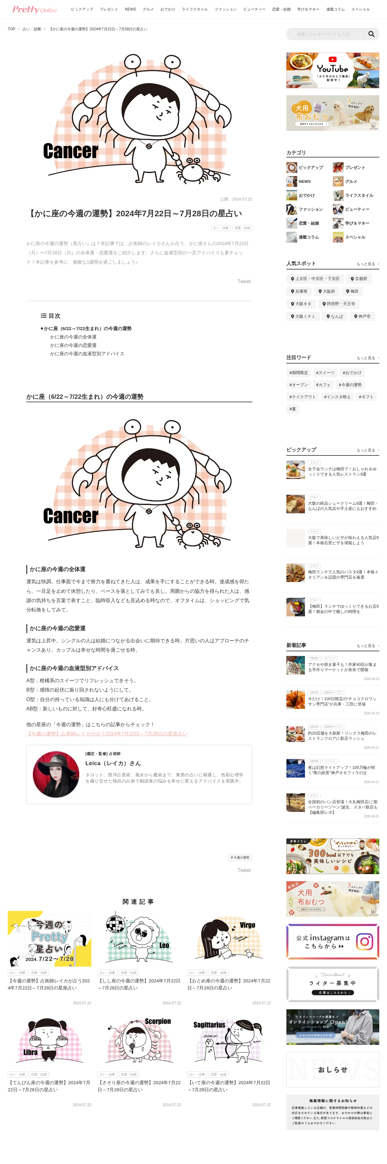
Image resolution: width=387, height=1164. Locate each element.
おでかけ (167, 9)
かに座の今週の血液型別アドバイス (87, 353)
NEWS (130, 9)
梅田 (354, 291)
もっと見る (366, 264)
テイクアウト (304, 396)
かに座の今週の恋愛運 (73, 345)
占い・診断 (32, 29)
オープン (300, 384)
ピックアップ (82, 9)
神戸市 (365, 316)
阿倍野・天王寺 (341, 303)
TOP (11, 29)
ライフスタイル (195, 9)
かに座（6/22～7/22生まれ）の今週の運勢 (88, 328)
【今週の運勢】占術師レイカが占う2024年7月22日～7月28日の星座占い (107, 733)
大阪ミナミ (305, 316)
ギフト (368, 396)
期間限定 (300, 372)
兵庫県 (301, 291)
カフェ (325, 384)
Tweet (244, 281)
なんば (337, 316)
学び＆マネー (308, 9)
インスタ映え (339, 396)
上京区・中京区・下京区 (317, 278)
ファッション (226, 9)
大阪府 (329, 291)
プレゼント (109, 9)
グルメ (148, 9)
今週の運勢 (241, 857)
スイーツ (327, 372)
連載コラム (335, 9)
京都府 (361, 278)
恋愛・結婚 (281, 9)
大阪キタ (303, 303)
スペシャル (360, 9)
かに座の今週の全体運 (73, 336)
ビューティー (254, 9)
